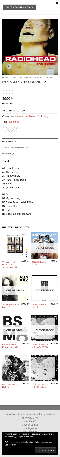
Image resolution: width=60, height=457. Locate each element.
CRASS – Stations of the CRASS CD (39, 345)
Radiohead (13, 122)
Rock (39, 116)
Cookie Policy (10, 445)
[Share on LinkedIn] (15, 129)
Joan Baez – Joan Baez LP (10, 305)
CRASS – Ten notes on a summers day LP (10, 264)
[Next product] (5, 92)
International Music (32, 77)
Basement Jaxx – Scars (39, 263)
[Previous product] (11, 92)
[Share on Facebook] (5, 129)
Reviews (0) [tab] (8, 153)
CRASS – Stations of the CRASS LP (39, 385)
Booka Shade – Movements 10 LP (10, 345)
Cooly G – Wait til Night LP (10, 385)
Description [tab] (9, 141)
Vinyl (49, 77)
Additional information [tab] (15, 147)
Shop (14, 77)
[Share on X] (10, 129)
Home (5, 77)
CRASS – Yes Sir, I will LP (39, 305)
